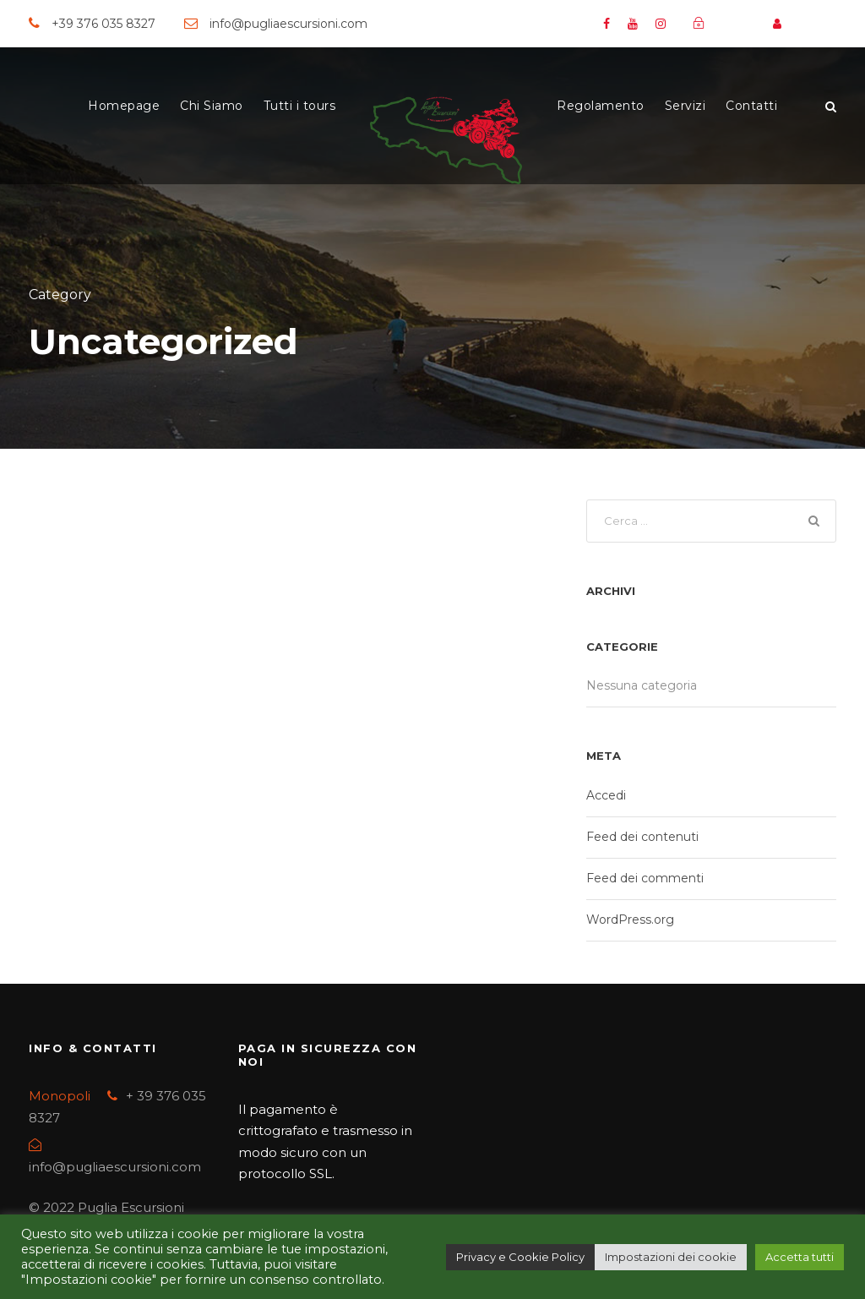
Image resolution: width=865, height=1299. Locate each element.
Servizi (685, 105)
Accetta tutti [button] (799, 1257)
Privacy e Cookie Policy (520, 1257)
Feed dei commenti (645, 878)
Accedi (606, 795)
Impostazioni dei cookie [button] (671, 1257)
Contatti (751, 105)
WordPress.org (630, 919)
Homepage (124, 105)
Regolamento (601, 105)
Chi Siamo (211, 105)
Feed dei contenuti (642, 836)
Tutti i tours (300, 105)
